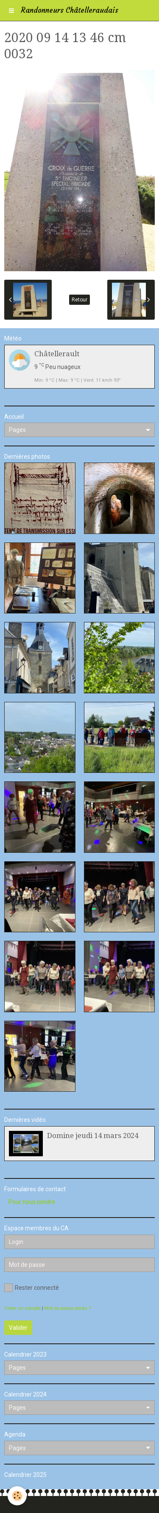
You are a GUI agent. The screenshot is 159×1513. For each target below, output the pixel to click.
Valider (18, 1327)
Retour (79, 300)
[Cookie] (17, 1495)
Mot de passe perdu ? (68, 1308)
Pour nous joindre (31, 1201)
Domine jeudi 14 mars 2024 (92, 1135)
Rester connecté (31, 1287)
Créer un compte (22, 1308)
